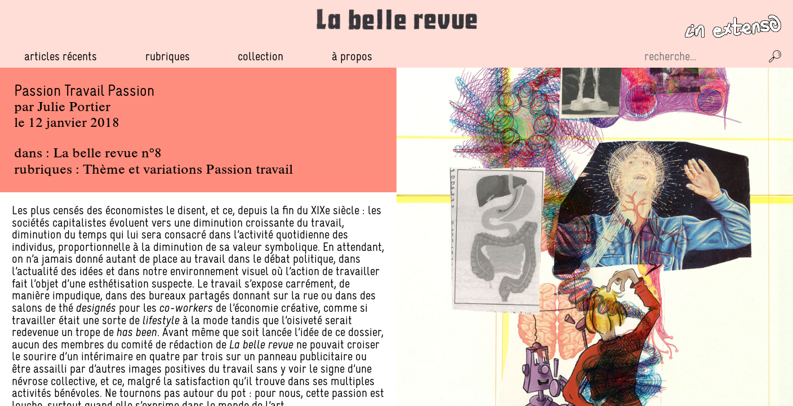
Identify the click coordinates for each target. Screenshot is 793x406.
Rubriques (167, 56)
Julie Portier (73, 108)
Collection (260, 56)
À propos (352, 56)
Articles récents (60, 56)
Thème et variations (142, 170)
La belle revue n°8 (107, 154)
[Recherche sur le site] (701, 56)
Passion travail (249, 170)
